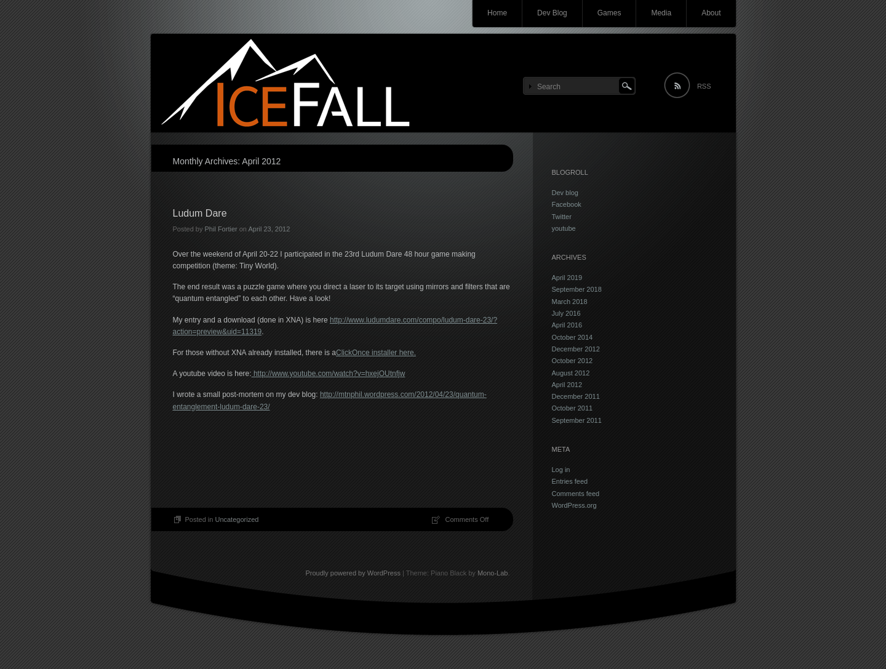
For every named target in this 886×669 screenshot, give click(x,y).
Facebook (566, 204)
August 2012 (571, 373)
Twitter (562, 216)
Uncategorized (236, 519)
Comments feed (576, 493)
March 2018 (570, 301)
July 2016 (566, 313)
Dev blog (565, 192)
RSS (704, 86)
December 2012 (576, 349)
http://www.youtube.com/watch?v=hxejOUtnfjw (328, 373)
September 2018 (577, 289)
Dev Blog (552, 13)
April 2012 (567, 384)
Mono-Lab (492, 573)
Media (661, 13)
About (710, 13)
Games (609, 13)
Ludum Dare (200, 213)
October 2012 (572, 360)
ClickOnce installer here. (376, 352)
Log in (561, 469)
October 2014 (572, 337)
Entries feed (570, 481)
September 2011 (577, 420)
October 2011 (572, 408)
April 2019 (567, 277)
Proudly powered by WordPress (352, 573)
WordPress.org (574, 505)
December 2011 (576, 396)
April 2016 (567, 325)
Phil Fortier (220, 229)
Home (497, 13)
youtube (564, 228)
